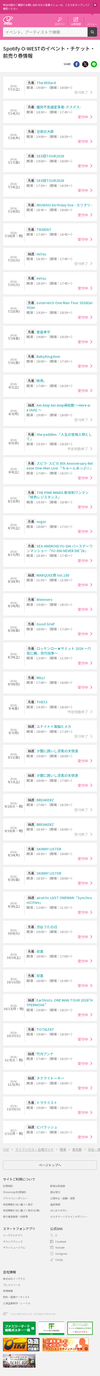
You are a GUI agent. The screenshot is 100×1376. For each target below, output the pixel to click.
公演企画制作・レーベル (16, 1303)
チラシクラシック (13, 1241)
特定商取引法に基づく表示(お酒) (21, 1210)
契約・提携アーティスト (16, 1297)
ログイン (60, 23)
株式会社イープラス (14, 1278)
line (94, 64)
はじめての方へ (58, 1210)
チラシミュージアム (14, 1247)
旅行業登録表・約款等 (15, 1216)
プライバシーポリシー (15, 1198)
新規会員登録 (57, 1186)
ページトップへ (50, 1165)
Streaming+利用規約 (14, 1192)
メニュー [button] (92, 23)
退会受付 (55, 1192)
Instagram (61, 1253)
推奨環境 (55, 1204)
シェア (76, 64)
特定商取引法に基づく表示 (18, 1204)
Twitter (85, 64)
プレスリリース (11, 1285)
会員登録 (76, 23)
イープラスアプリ (13, 1235)
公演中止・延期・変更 (62, 1198)
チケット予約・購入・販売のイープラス (8, 20)
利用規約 (8, 1186)
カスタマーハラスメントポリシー (68, 1216)
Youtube (60, 1247)
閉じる (95, 5)
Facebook (60, 1241)
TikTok (59, 1260)
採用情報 (8, 1291)
